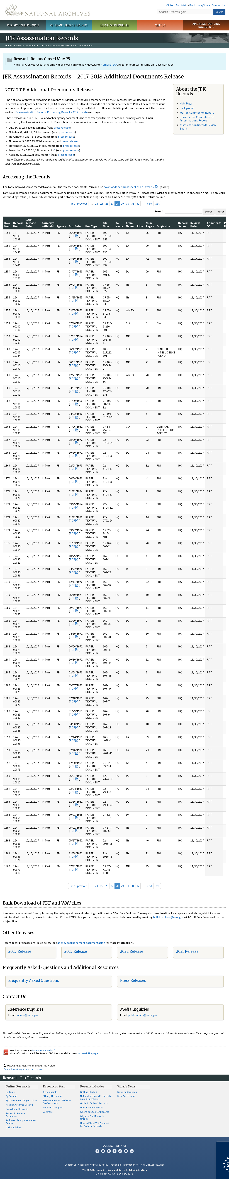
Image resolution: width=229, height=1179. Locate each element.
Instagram (109, 1151)
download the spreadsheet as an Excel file (129, 187)
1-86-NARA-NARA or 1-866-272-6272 (114, 1173)
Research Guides (92, 1086)
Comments (214, 224)
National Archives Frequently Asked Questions (95, 1097)
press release (62, 127)
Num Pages (150, 224)
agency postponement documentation (81, 942)
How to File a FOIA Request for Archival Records (94, 1124)
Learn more (197, 1172)
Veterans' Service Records (68, 25)
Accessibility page (88, 1053)
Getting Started (88, 1092)
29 (122, 203)
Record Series (182, 224)
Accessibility (85, 1164)
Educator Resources (114, 25)
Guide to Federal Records (94, 1103)
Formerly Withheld (48, 224)
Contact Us (218, 5)
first (72, 203)
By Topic (10, 1092)
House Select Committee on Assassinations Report (197, 118)
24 (96, 203)
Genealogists (50, 1092)
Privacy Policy (100, 1164)
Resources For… (54, 1086)
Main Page (186, 103)
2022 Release (131, 951)
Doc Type (91, 226)
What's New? (126, 1086)
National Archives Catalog (19, 1104)
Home (8, 45)
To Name (119, 224)
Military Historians (52, 1096)
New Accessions (126, 1096)
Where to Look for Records (94, 1111)
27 (112, 203)
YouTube (120, 1151)
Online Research (18, 1086)
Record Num (18, 224)
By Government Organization (21, 1100)
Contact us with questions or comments (24, 1069)
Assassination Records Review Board (198, 126)
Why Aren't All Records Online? (92, 1118)
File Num (106, 224)
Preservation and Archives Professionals (57, 1102)
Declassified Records (91, 1107)
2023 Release (75, 951)
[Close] (225, 1146)
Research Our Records (23, 25)
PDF (72, 236)
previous (82, 203)
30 (127, 203)
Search (219, 11)
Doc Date (75, 226)
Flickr (132, 1151)
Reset (221, 211)
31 (132, 203)
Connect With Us (114, 1145)
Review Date (195, 224)
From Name (130, 224)
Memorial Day (109, 64)
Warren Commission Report (197, 112)
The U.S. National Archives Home (47, 10)
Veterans (48, 1111)
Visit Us (160, 25)
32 (138, 203)
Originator (163, 226)
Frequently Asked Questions (33, 980)
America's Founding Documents (206, 25)
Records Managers (53, 1107)
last (157, 203)
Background (187, 108)
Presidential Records (17, 1109)
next (149, 203)
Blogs (126, 1151)
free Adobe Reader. (44, 1050)
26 (106, 203)
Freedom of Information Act (124, 1164)
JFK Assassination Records (55, 45)
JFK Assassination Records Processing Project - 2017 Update (51, 112)
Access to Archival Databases (15, 1115)
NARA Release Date (30, 223)
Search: (159, 211)
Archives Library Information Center (21, 1122)
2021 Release (187, 951)
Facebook (97, 1151)
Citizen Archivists (177, 5)
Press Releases (133, 980)
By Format (11, 1096)
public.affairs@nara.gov (142, 1015)
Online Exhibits (13, 1127)
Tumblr (114, 1151)
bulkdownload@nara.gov (168, 917)
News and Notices (127, 1092)
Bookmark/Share (199, 5)
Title (140, 226)
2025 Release (19, 951)
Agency (61, 226)
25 (101, 203)
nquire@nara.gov (27, 1015)
